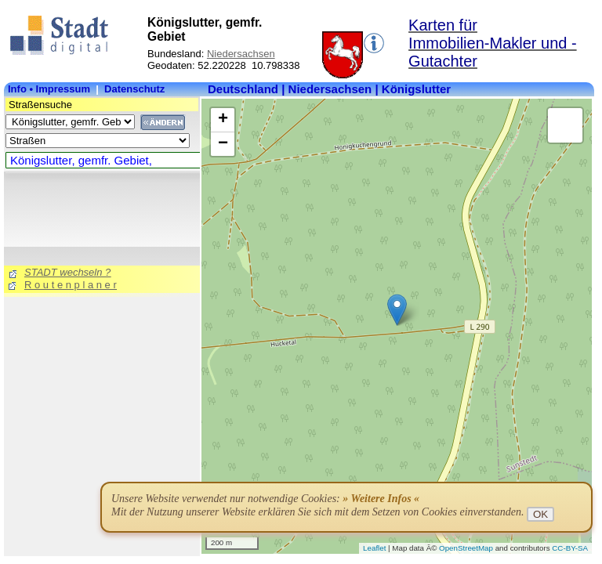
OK (540, 514)
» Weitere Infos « (381, 498)
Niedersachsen (241, 54)
